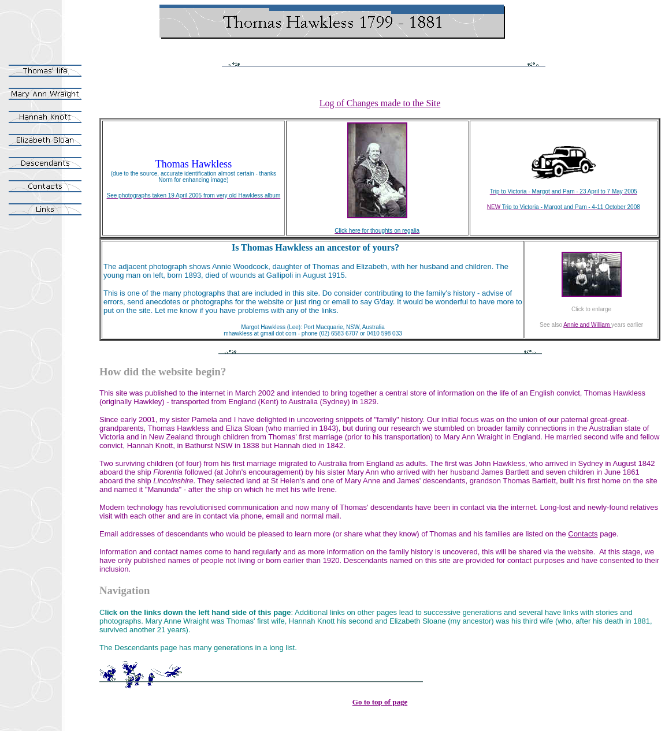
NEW (493, 207)
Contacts (582, 533)
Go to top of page (379, 702)
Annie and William (587, 325)
